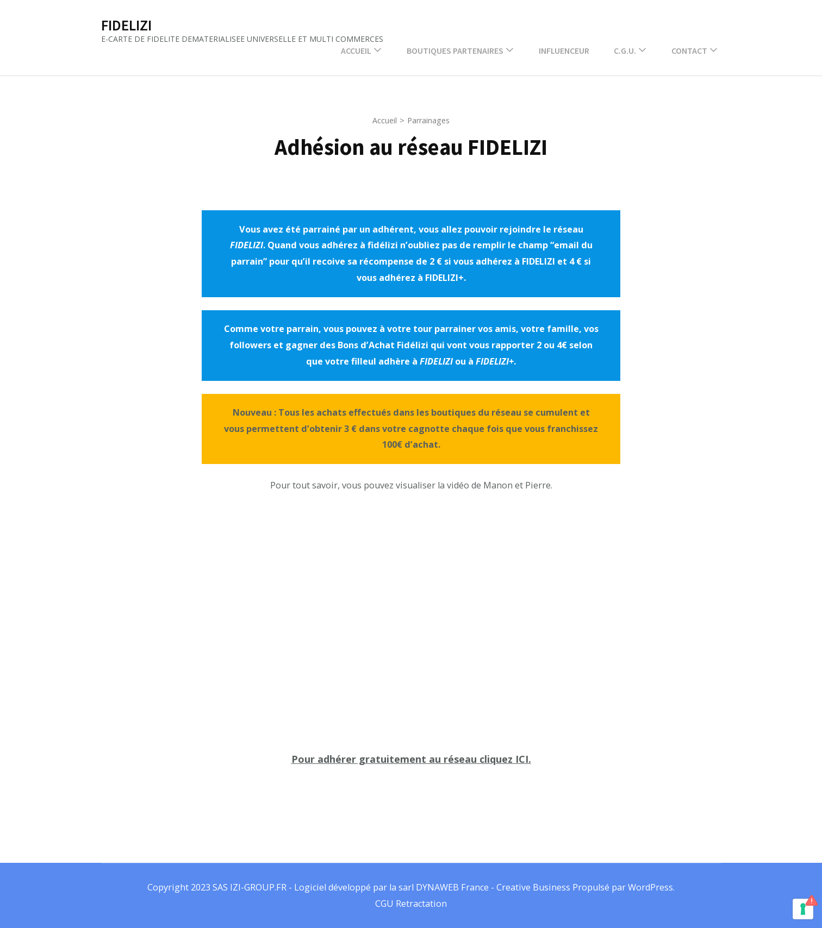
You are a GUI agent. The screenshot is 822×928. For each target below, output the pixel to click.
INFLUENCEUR (564, 50)
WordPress (650, 887)
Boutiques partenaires (455, 50)
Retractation (421, 904)
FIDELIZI (126, 25)
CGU (385, 904)
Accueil (356, 50)
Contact (689, 50)
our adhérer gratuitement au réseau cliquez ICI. (414, 759)
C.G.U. (625, 50)
